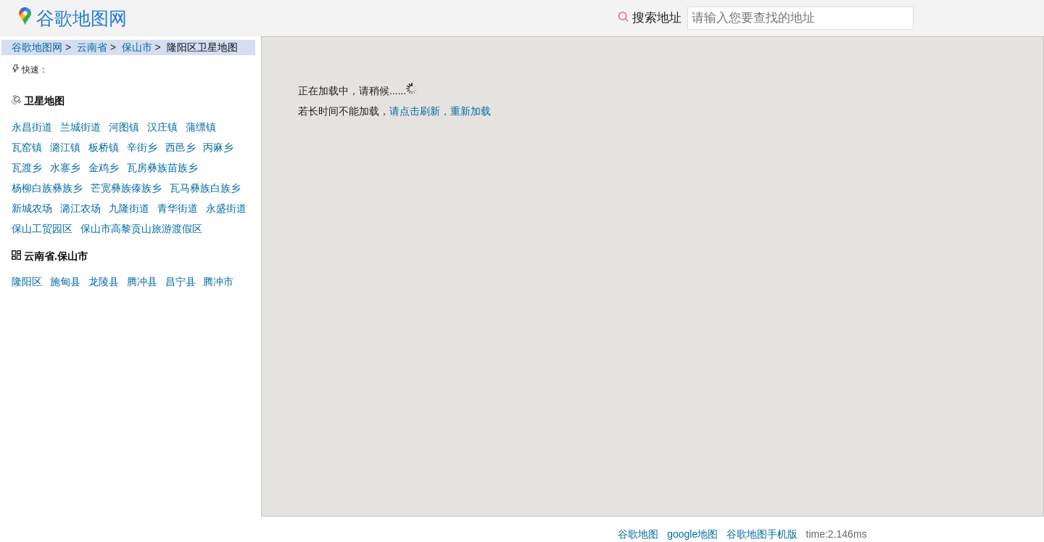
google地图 (692, 534)
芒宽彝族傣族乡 (126, 188)
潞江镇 (65, 147)
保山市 (137, 47)
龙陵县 (103, 281)
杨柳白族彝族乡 (47, 188)
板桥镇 (103, 147)
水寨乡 (65, 167)
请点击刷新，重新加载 (440, 111)
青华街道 (177, 208)
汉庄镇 (162, 127)
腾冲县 (142, 281)
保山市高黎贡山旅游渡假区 (141, 228)
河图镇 (124, 127)
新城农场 (32, 208)
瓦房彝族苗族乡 (162, 167)
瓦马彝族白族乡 (205, 188)
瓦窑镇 (27, 147)
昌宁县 (180, 281)
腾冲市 (218, 281)
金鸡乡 (103, 167)
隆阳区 (27, 281)
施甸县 (65, 281)
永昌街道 (32, 127)
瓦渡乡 (27, 167)
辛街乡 (142, 147)
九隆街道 (129, 208)
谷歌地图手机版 (762, 534)
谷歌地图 (638, 534)
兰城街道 (80, 127)
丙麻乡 (218, 147)
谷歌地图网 (37, 47)
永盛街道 (226, 208)
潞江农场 (80, 208)
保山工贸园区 (42, 228)
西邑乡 (180, 147)
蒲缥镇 (201, 127)
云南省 (92, 47)
